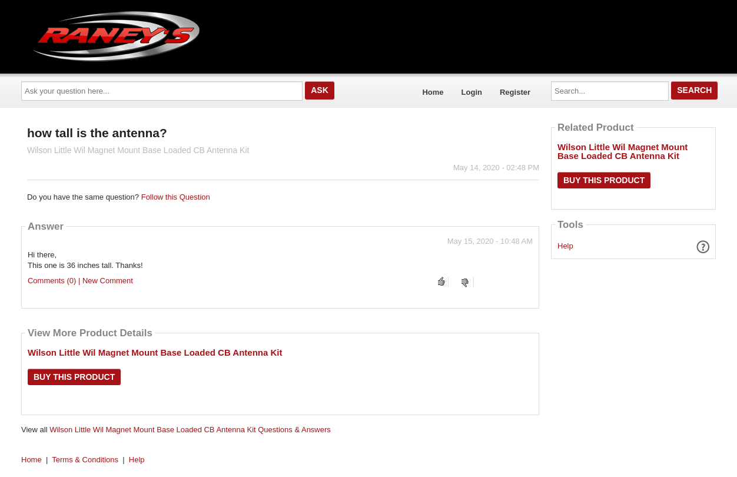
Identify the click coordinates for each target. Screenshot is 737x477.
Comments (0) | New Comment (80, 280)
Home (432, 92)
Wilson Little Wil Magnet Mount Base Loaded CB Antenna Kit (155, 352)
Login (472, 92)
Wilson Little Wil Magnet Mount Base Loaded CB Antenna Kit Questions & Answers (190, 429)
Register (515, 92)
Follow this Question (175, 197)
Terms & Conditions (85, 459)
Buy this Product (74, 377)
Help (565, 245)
